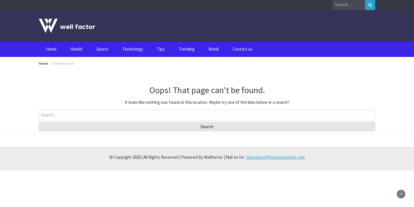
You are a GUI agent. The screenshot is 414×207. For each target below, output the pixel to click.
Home (51, 49)
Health (76, 49)
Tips (161, 49)
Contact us (242, 49)
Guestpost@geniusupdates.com (275, 157)
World (213, 49)
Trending (187, 49)
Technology (132, 49)
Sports (102, 49)
